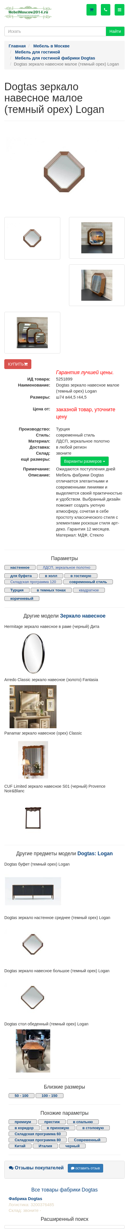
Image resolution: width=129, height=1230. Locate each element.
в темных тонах (51, 590)
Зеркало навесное (82, 616)
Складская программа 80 (38, 1140)
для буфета (21, 576)
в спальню (83, 1122)
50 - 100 (21, 1095)
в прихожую (58, 1128)
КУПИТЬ (18, 364)
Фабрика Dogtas (25, 1198)
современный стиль (88, 582)
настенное (20, 567)
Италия (45, 1146)
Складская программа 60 (38, 1134)
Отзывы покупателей (36, 1167)
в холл (51, 576)
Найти (115, 31)
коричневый (21, 598)
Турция (17, 590)
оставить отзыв (85, 1168)
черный (72, 1146)
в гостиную (80, 576)
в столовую (93, 1128)
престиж (52, 1122)
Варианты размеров (84, 461)
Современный (87, 1140)
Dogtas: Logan (95, 853)
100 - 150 (49, 1095)
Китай (20, 1146)
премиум (23, 1122)
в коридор (24, 1128)
